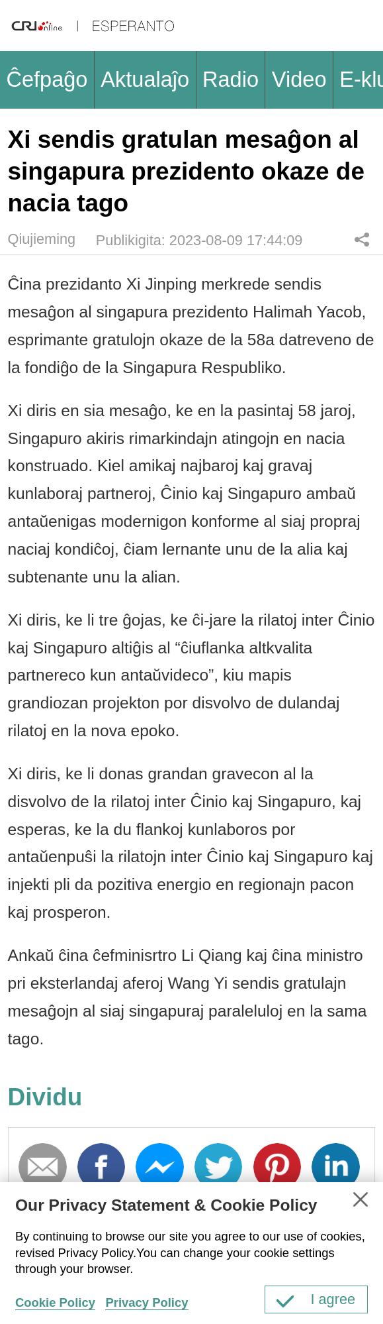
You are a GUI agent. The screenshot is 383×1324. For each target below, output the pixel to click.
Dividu (362, 239)
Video (299, 79)
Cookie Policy (55, 1302)
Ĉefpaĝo (46, 79)
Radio (230, 79)
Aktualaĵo (145, 79)
